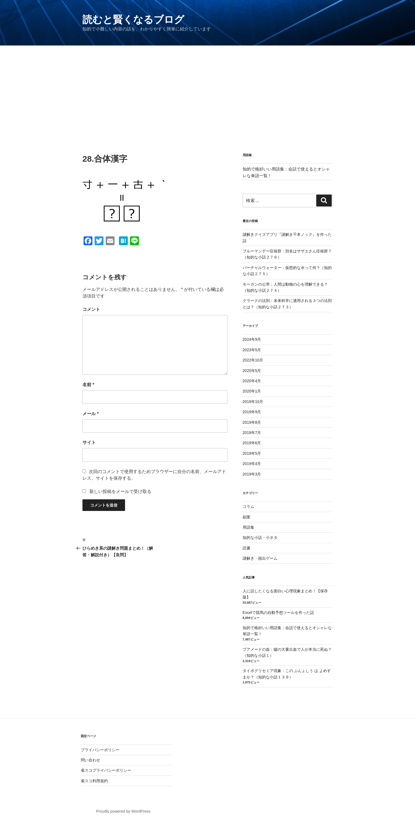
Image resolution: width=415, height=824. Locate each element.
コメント (91, 309)
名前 (88, 384)
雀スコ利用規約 (94, 781)
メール (90, 413)
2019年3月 (252, 474)
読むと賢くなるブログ (133, 19)
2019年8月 (252, 422)
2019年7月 (252, 432)
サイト (89, 442)
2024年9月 (252, 339)
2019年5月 (252, 453)
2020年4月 (252, 381)
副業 (246, 517)
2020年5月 (252, 370)
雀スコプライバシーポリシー (106, 770)
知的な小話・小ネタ (260, 537)
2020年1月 (252, 391)
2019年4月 (252, 463)
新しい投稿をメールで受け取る (120, 491)
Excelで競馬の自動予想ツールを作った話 (278, 612)
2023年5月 (252, 350)
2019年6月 (252, 443)
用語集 (248, 527)
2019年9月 (252, 412)
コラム (248, 506)
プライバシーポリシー (100, 750)
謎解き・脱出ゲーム (260, 558)
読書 (246, 548)
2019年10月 (253, 401)
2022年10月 (253, 360)
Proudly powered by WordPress (123, 811)
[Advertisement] (208, 87)
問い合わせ (90, 760)
